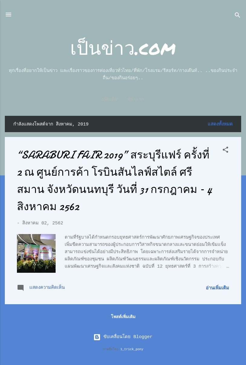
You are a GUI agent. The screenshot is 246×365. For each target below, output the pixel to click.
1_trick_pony (131, 349)
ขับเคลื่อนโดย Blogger (122, 337)
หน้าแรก (123, 99)
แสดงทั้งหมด (220, 124)
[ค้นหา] (237, 16)
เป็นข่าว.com (123, 47)
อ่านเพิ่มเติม (217, 288)
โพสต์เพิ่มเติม (123, 316)
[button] (225, 151)
